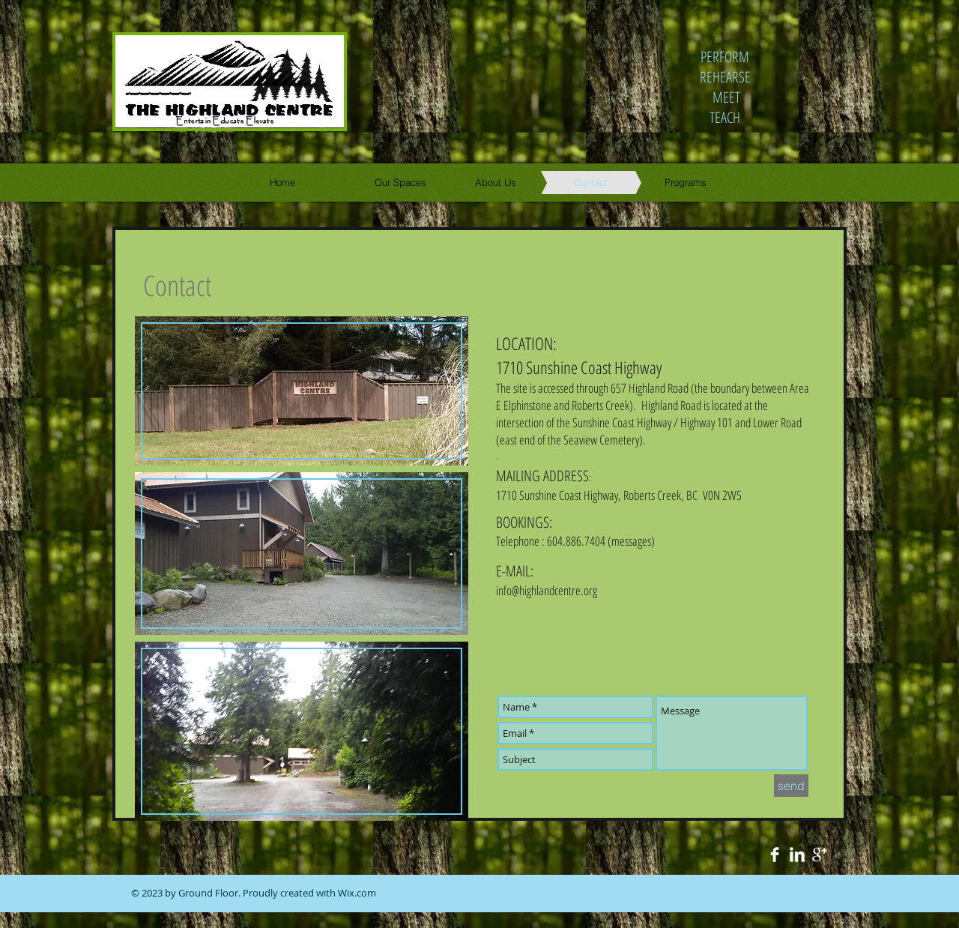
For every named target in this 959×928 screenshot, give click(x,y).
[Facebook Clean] (774, 854)
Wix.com (357, 893)
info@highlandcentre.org (546, 590)
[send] (791, 785)
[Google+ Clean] (819, 854)
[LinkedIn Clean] (797, 854)
